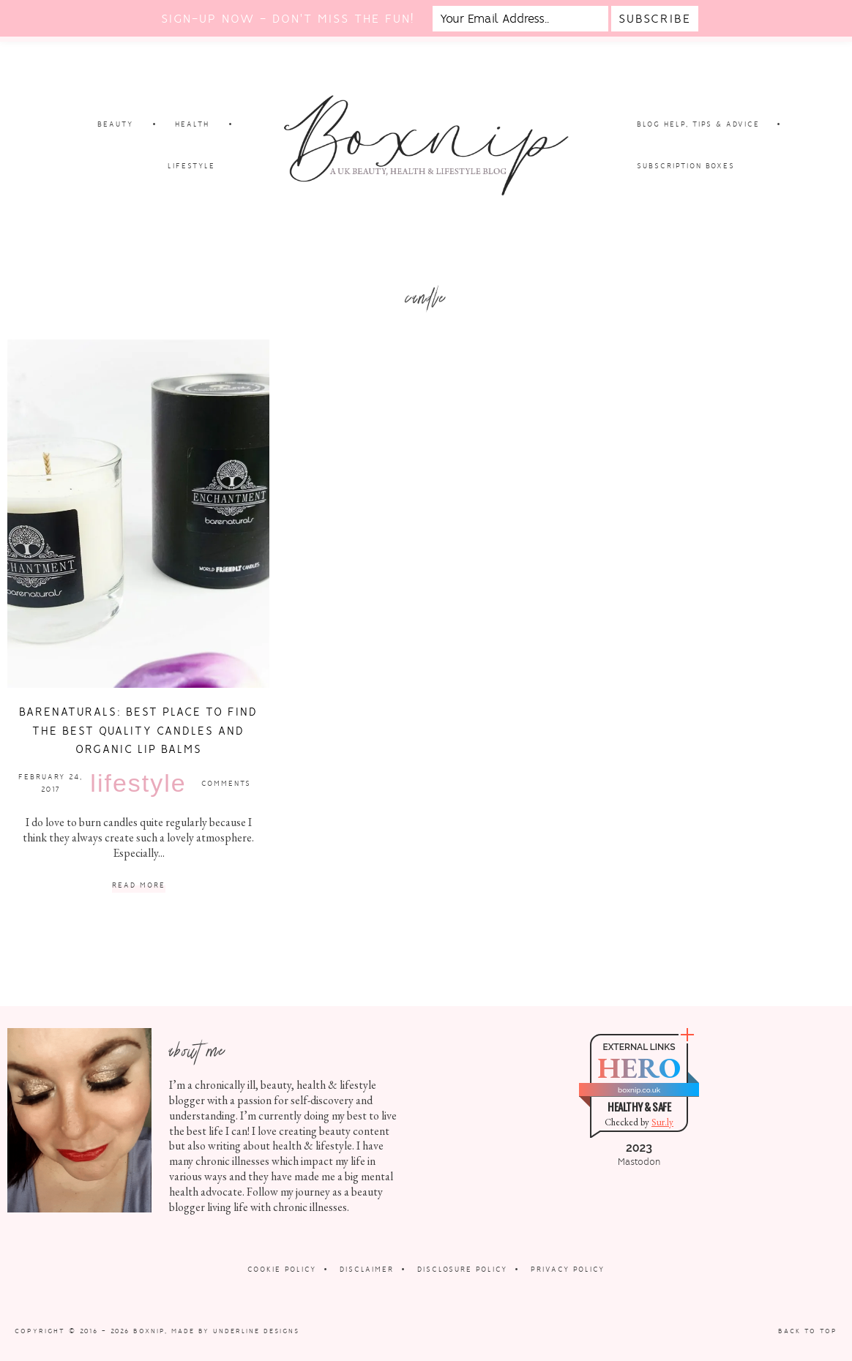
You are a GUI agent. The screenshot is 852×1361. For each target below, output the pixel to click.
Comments (226, 783)
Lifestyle (138, 783)
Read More (138, 886)
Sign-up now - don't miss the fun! (287, 18)
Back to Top (807, 1331)
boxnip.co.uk (639, 1090)
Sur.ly (662, 1122)
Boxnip (149, 1331)
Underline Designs (256, 1331)
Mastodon (639, 1162)
